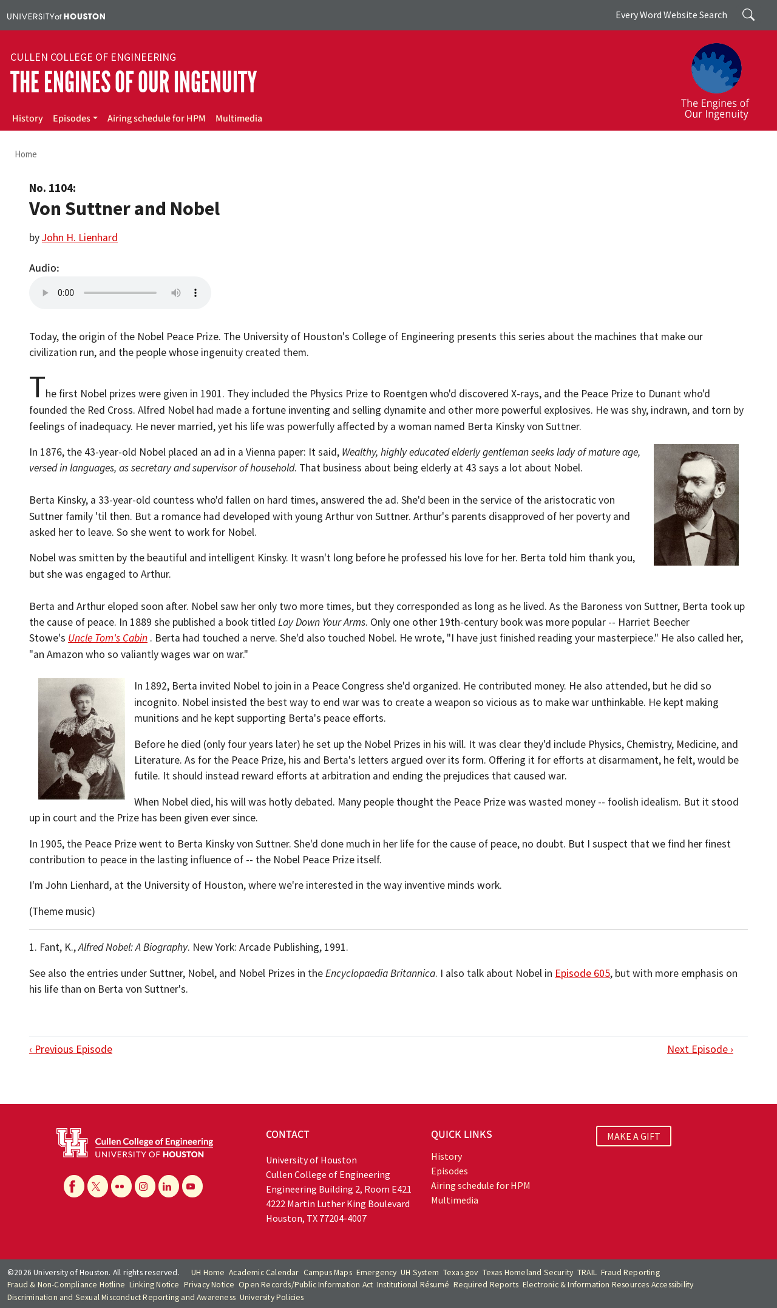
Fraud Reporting (630, 1272)
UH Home (208, 1272)
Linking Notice (154, 1284)
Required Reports (485, 1284)
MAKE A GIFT (633, 1136)
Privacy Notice (209, 1284)
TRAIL (587, 1272)
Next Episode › (700, 1049)
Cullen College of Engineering (93, 57)
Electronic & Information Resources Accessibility (608, 1284)
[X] (97, 1186)
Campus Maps (328, 1272)
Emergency (376, 1272)
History (27, 118)
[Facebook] (74, 1186)
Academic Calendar (264, 1272)
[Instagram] (145, 1186)
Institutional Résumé (413, 1284)
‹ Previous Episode (70, 1049)
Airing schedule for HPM (156, 118)
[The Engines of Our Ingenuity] (722, 76)
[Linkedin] (168, 1186)
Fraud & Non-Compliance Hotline (66, 1284)
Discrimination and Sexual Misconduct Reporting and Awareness (121, 1297)
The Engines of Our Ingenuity (133, 82)
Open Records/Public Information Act (306, 1284)
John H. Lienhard (80, 237)
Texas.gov (460, 1272)
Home (26, 154)
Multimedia (238, 118)
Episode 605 (582, 973)
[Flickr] (121, 1186)
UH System (420, 1272)
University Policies (272, 1297)
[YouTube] (192, 1186)
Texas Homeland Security (528, 1272)
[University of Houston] (56, 15)
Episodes (71, 118)
